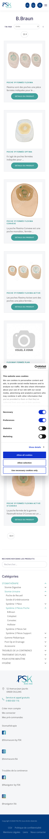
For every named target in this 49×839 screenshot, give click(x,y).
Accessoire (25, 646)
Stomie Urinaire (25, 591)
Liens (25, 832)
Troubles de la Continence (24, 650)
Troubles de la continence (14, 770)
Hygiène (24, 663)
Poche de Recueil (26, 595)
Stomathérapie (24, 583)
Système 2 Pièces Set (16, 629)
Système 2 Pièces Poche (26, 608)
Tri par (8, 27)
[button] (27, 5)
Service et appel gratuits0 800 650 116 (15, 699)
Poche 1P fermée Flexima (20, 82)
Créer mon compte (10, 708)
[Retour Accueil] (6, 5)
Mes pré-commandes (11, 717)
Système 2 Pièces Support (26, 633)
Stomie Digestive (25, 587)
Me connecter (8, 712)
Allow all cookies (24, 455)
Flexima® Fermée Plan (18, 362)
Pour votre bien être (24, 658)
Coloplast (11, 616)
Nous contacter (38, 832)
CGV (10, 827)
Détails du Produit (24, 96)
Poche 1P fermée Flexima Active (24, 293)
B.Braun (11, 612)
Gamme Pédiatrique (25, 637)
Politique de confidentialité (28, 827)
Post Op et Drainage (25, 641)
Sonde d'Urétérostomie (17, 599)
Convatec (11, 620)
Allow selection (24, 463)
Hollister (11, 624)
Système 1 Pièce (26, 603)
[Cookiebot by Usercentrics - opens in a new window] (35, 367)
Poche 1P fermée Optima (19, 152)
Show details (35, 447)
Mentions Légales (11, 832)
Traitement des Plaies (24, 654)
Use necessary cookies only (24, 470)
